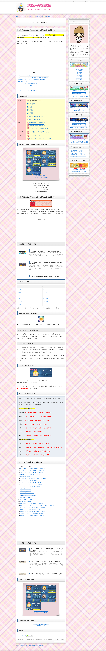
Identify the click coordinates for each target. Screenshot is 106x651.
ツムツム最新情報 (25, 75)
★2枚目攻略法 (30, 106)
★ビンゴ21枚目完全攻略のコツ (36, 119)
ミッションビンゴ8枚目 (60, 641)
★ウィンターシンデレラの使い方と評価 (79, 142)
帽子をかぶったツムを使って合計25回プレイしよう (32, 515)
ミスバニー (20, 289)
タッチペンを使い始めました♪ (35, 135)
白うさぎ (45, 289)
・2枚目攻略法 (79, 72)
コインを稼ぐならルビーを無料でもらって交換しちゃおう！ (34, 77)
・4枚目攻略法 (79, 75)
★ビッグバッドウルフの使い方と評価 (79, 126)
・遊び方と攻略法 (79, 69)
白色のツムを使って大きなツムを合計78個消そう (31, 484)
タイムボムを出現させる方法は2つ (29, 83)
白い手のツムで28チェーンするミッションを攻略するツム (46, 573)
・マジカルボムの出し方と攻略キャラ (78, 156)
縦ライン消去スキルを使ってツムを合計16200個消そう (33, 507)
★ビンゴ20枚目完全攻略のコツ (36, 116)
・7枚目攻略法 (79, 79)
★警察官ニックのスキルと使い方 (36, 124)
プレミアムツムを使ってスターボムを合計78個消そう (32, 472)
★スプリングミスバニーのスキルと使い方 (38, 128)
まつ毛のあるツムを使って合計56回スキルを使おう (32, 470)
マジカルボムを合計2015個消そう (28, 495)
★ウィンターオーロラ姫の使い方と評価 (79, 141)
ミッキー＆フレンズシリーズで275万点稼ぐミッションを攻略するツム (46, 549)
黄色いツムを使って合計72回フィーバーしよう (31, 474)
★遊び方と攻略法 (31, 103)
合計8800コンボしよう (25, 501)
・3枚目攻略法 (79, 73)
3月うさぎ (45, 298)
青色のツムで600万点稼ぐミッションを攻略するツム (44, 251)
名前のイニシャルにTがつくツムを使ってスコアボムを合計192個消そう (37, 505)
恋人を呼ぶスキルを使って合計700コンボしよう (31, 503)
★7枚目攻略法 (30, 113)
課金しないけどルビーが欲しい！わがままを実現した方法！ (42, 138)
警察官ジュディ (21, 304)
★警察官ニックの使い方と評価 (79, 92)
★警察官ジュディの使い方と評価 (79, 90)
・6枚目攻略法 (79, 78)
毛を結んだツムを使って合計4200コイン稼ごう (31, 509)
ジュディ (20, 301)
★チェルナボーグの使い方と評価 (79, 123)
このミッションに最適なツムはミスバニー (30, 86)
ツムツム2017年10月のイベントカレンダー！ (39, 132)
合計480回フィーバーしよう (26, 499)
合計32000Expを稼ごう (25, 491)
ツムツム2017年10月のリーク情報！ (37, 131)
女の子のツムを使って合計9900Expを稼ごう (30, 482)
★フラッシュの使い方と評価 (79, 95)
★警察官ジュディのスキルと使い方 (37, 122)
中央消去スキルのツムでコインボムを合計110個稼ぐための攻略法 (30, 645)
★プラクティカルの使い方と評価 (79, 124)
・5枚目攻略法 (79, 76)
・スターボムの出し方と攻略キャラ (77, 153)
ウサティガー (46, 295)
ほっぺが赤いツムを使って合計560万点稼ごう (31, 486)
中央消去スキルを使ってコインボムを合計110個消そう (33, 511)
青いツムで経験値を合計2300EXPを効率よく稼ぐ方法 (44, 276)
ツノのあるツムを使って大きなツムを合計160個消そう (33, 478)
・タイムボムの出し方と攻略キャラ (77, 150)
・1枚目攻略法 (79, 70)
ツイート (24, 635)
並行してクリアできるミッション (28, 88)
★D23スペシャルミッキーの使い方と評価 (79, 127)
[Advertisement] (41, 57)
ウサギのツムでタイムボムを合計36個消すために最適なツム (32, 79)
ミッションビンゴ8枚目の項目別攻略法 (27, 90)
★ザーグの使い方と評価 (79, 110)
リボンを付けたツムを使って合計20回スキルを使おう (32, 468)
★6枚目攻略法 (30, 112)
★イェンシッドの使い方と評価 (79, 121)
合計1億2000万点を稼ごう (26, 476)
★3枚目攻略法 (30, 107)
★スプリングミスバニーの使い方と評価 (79, 96)
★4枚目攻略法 (30, 109)
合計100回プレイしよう (25, 489)
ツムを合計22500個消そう (26, 497)
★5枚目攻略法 (30, 110)
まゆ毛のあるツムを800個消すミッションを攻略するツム (46, 561)
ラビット (20, 298)
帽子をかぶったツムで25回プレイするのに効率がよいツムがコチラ (51, 647)
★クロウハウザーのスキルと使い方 (37, 125)
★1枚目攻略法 (30, 104)
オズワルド (45, 292)
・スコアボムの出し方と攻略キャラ (77, 154)
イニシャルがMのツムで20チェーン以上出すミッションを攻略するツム (46, 263)
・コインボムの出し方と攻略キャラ (77, 151)
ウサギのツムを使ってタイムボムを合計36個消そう (32, 513)
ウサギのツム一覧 (22, 81)
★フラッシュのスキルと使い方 (36, 127)
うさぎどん (45, 301)
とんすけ (20, 292)
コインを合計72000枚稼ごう (27, 493)
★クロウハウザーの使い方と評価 (79, 93)
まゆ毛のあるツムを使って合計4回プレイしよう (31, 480)
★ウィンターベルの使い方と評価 (79, 139)
